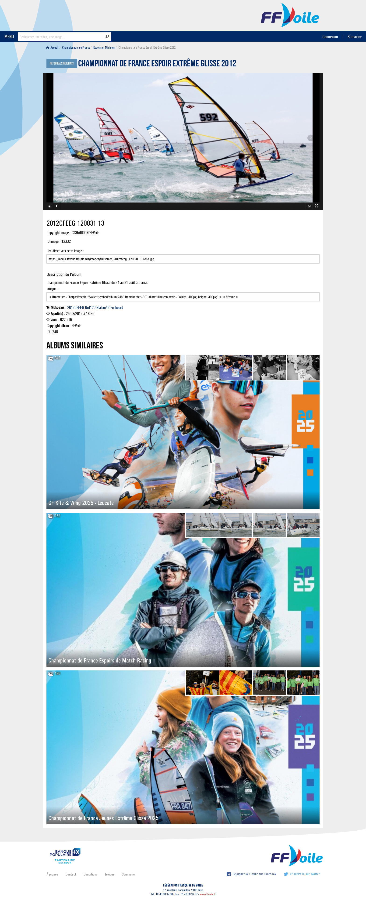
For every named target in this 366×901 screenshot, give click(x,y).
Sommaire (128, 874)
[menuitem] (53, 48)
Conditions (91, 874)
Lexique (109, 874)
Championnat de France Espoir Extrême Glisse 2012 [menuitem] (147, 48)
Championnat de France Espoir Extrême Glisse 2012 (157, 64)
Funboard (116, 307)
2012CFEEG (75, 307)
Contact (71, 874)
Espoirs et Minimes (104, 48)
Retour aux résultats (62, 63)
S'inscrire (355, 36)
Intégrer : (183, 293)
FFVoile (290, 14)
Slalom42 (102, 307)
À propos (52, 874)
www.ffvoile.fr (208, 894)
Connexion (330, 36)
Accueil (52, 48)
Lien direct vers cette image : (183, 256)
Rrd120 (90, 307)
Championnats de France (76, 48)
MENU (9, 36)
